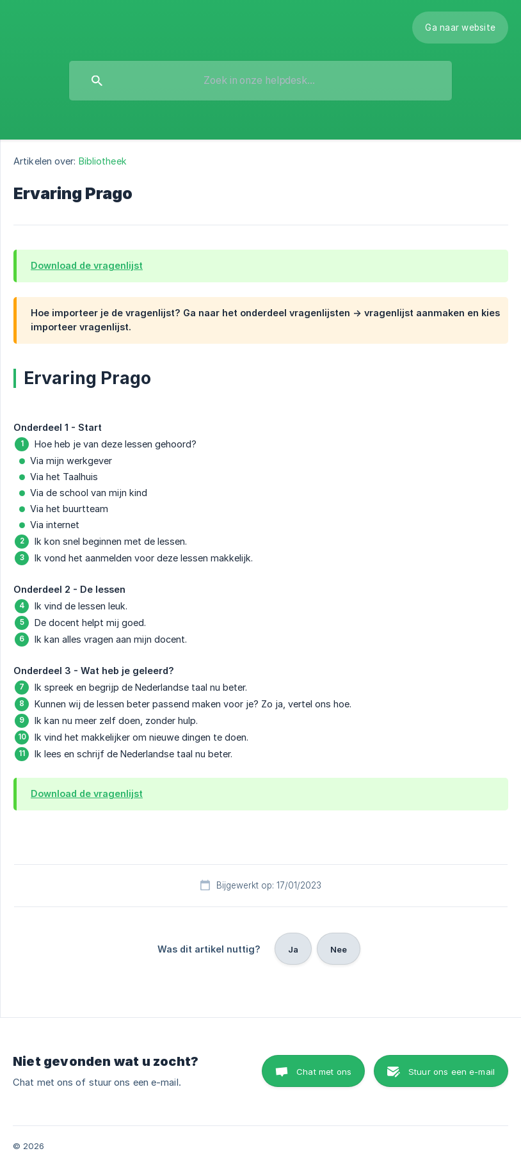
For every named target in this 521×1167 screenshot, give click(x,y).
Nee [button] (338, 949)
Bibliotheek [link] (103, 161)
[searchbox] (260, 81)
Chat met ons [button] (323, 1071)
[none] (460, 28)
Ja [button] (293, 949)
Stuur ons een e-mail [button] (451, 1071)
